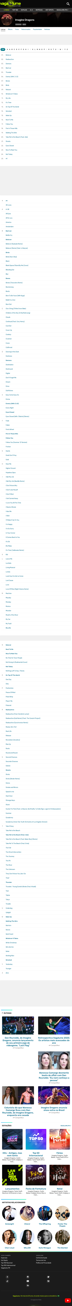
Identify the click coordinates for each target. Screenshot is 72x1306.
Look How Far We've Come (14, 576)
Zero (7, 973)
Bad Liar (8, 68)
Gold (7, 460)
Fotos (17, 29)
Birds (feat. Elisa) (11, 257)
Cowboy (8, 334)
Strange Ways (10, 800)
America (8, 222)
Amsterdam (9, 227)
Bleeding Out (10, 270)
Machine (8, 593)
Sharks (8, 141)
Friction (8, 447)
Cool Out (8, 326)
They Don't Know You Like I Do (16, 874)
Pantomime (9, 688)
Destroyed (9, 369)
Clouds (8, 317)
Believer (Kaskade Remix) (14, 244)
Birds (7, 85)
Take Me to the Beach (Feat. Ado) (17, 137)
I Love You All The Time (13, 503)
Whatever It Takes (12, 94)
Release (8, 736)
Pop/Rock (18, 24)
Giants (8, 451)
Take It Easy (10, 826)
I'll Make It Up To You (12, 520)
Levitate (8, 563)
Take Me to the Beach (13, 830)
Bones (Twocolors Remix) (14, 283)
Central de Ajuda (41, 1258)
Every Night (10, 408)
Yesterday (9, 964)
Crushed (8, 339)
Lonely (8, 572)
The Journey (10, 856)
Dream (8, 382)
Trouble (8, 904)
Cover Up (9, 330)
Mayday (8, 598)
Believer (8, 55)
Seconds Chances (12, 761)
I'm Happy (9, 524)
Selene (8, 766)
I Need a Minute (11, 507)
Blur (7, 274)
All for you (9, 218)
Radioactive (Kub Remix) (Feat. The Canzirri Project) (23, 718)
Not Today (9, 154)
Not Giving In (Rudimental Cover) (16, 662)
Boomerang (9, 287)
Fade (7, 421)
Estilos (24, 10)
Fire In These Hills (11, 128)
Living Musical (10, 567)
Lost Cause (9, 580)
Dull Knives (9, 391)
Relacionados (25, 29)
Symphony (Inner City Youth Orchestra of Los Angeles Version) (26, 822)
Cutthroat (9, 347)
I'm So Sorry (10, 529)
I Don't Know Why (11, 485)
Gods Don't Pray (11, 455)
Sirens (8, 783)
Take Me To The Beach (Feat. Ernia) (17, 843)
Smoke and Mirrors (12, 787)
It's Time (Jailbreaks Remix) (15, 550)
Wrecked (8, 111)
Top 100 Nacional (6, 1263)
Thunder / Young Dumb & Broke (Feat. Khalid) (21, 887)
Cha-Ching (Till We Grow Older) (16, 309)
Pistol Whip (9, 697)
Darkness (9, 356)
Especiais (4, 1258)
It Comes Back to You (13, 537)
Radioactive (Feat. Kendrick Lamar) (17, 714)
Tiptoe (8, 895)
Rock (24, 24)
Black (7, 261)
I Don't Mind (9, 494)
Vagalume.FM (62, 10)
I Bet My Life (10, 477)
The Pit (8, 861)
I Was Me (8, 511)
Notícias (39, 10)
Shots (8, 774)
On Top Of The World (12, 107)
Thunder (8, 72)
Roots (8, 748)
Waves (8, 930)
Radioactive (10, 59)
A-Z (31, 10)
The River (9, 865)
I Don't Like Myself (12, 490)
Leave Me (9, 559)
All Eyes (8, 214)
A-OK (7, 209)
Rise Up (8, 744)
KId (7, 554)
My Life (8, 98)
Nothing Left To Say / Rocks (15, 671)
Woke (7, 951)
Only (7, 684)
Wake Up (8, 115)
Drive (7, 386)
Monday (8, 602)
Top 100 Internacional (8, 1265)
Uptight (8, 912)
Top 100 (15, 10)
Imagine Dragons (24, 19)
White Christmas (11, 943)
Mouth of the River (12, 615)
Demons (8, 64)
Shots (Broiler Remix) (13, 779)
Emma (8, 399)
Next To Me (9, 120)
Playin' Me (9, 701)
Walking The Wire (11, 133)
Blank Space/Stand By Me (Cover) (17, 265)
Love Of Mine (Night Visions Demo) (17, 589)
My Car (8, 619)
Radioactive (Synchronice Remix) (17, 723)
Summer (8, 813)
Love (7, 585)
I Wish (8, 516)
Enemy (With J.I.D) (12, 77)
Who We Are (10, 947)
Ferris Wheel (10, 429)
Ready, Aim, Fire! (11, 727)
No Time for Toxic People (14, 658)
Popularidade (37, 29)
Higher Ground (10, 468)
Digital (8, 373)
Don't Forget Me (11, 378)
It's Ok (8, 542)
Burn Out (8, 304)
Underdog (9, 908)
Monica (8, 606)
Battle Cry (9, 235)
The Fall (8, 848)
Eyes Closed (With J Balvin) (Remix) (17, 416)
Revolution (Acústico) (13, 740)
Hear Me (8, 464)
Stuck (8, 805)
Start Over (9, 796)
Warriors (8, 925)
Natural (8, 90)
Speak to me (10, 792)
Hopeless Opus (11, 473)
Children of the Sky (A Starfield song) (18, 313)
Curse (8, 343)
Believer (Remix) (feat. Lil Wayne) (17, 248)
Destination (9, 365)
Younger (8, 969)
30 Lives (8, 205)
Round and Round (11, 753)
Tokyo (8, 899)
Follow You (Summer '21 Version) (16, 442)
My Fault (8, 624)
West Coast (9, 934)
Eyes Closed (10, 146)
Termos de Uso (41, 1260)
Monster (8, 611)
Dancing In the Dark (12, 352)
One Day (8, 679)
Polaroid (8, 705)
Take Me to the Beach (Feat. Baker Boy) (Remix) (22, 839)
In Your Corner (10, 533)
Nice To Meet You (11, 150)
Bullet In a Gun (10, 300)
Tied (7, 891)
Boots (8, 291)
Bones (8, 81)
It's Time (8, 102)
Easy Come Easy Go (12, 395)
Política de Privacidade (43, 1263)
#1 (6, 159)
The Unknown (10, 869)
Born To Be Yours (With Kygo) (15, 296)
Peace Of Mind (10, 692)
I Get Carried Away (12, 498)
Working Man (10, 956)
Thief (7, 878)
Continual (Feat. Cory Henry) (15, 321)
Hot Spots (50, 10)
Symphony (9, 817)
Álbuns (10, 29)
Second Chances (11, 757)
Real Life (8, 731)
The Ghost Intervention (13, 852)
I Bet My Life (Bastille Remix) (15, 481)
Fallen (8, 425)
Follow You (9, 124)
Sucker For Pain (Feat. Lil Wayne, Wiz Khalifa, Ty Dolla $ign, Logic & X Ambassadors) (33, 809)
